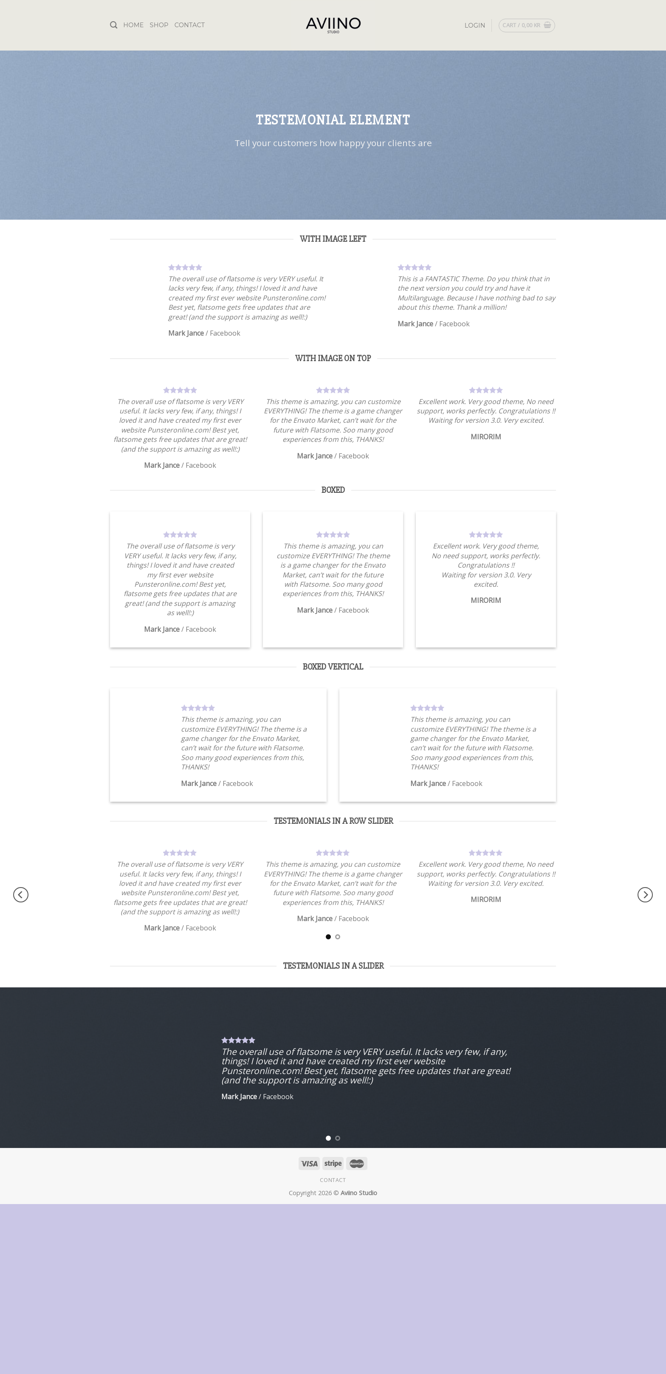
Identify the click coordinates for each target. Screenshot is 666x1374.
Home (133, 25)
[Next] (645, 894)
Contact (190, 25)
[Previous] (20, 894)
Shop (159, 25)
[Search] (113, 25)
